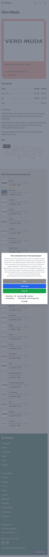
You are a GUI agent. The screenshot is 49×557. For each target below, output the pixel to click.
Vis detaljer (24, 301)
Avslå (24, 281)
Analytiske (30, 296)
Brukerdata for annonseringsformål (28, 298)
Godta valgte (24, 286)
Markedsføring (10, 298)
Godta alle (24, 291)
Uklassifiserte (9, 296)
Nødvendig (20, 296)
